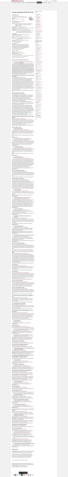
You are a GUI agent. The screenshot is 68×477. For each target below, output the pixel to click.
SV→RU (23, 444)
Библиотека (39, 2)
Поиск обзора (44, 2)
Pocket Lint (17, 297)
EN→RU (22, 129)
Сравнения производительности (31, 2)
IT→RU (22, 365)
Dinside (16, 429)
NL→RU (22, 382)
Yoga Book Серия (24, 16)
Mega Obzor (17, 77)
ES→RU (19, 350)
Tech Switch (17, 179)
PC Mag (18, 190)
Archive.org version (22, 77)
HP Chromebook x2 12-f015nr (39, 31)
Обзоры (19, 2)
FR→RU (22, 400)
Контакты (49, 2)
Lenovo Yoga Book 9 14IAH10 (39, 87)
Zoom (16, 104)
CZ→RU (18, 425)
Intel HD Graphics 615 (21, 21)
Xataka (16, 350)
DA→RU (21, 438)
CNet (17, 227)
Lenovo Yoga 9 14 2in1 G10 (39, 99)
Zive (15, 425)
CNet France (18, 400)
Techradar (18, 129)
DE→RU (22, 326)
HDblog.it (16, 371)
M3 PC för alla (19, 444)
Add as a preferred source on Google (23, 473)
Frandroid (16, 411)
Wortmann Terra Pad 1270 (39, 37)
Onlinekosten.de (17, 326)
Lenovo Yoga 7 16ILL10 (38, 81)
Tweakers (18, 382)
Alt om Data (17, 438)
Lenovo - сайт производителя (19, 52)
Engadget (18, 198)
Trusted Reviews (17, 272)
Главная (16, 2)
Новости (23, 2)
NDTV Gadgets (17, 253)
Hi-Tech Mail (17, 118)
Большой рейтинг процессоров (23, 466)
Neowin (18, 236)
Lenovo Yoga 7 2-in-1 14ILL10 (39, 62)
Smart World (19, 365)
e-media (18, 321)
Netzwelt (18, 330)
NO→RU (19, 429)
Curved (16, 345)
